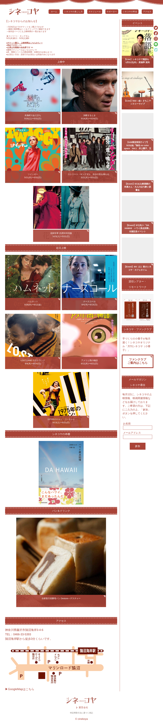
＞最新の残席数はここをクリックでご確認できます (28, 29)
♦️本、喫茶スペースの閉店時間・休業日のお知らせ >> (29, 52)
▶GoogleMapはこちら (19, 689)
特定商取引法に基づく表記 (81, 713)
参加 (137, 446)
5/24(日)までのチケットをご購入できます (26, 27)
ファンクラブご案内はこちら (138, 361)
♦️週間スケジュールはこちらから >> (21, 50)
